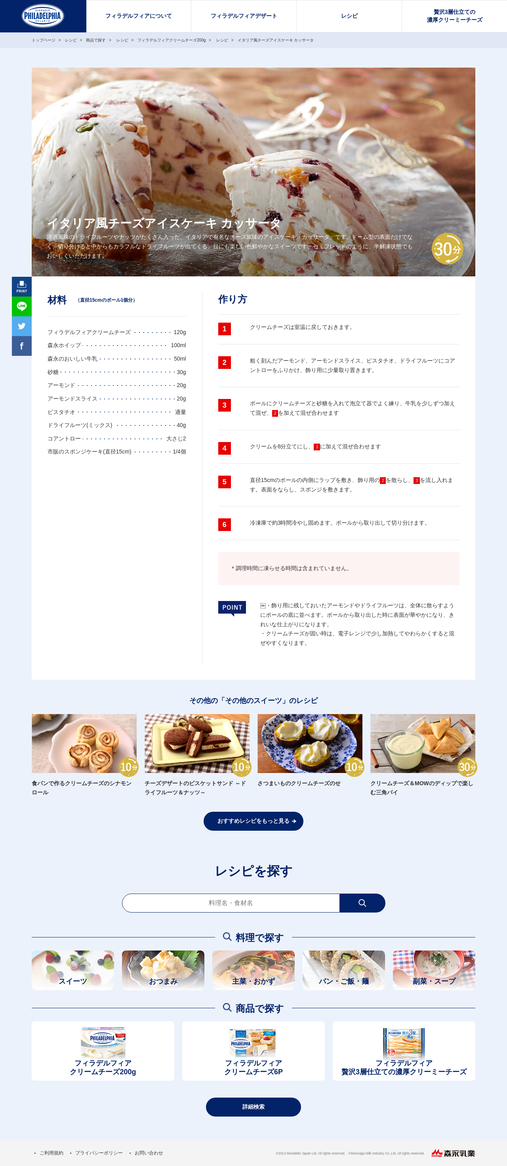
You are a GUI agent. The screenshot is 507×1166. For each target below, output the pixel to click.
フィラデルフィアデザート (244, 16)
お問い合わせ (149, 1153)
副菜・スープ (434, 981)
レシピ (349, 16)
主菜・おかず (253, 981)
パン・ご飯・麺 (344, 981)
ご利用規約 (51, 1153)
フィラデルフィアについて (138, 16)
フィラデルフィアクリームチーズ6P (253, 1067)
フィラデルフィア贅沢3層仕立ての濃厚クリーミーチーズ (404, 1067)
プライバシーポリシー (99, 1153)
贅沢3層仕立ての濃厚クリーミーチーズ (454, 16)
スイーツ (73, 981)
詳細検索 (253, 1107)
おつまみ (163, 981)
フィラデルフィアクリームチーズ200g (103, 1067)
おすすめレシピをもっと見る (253, 821)
